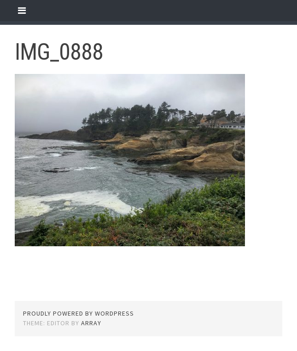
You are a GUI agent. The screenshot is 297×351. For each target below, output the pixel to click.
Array (91, 323)
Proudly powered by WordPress (78, 313)
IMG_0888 (59, 52)
